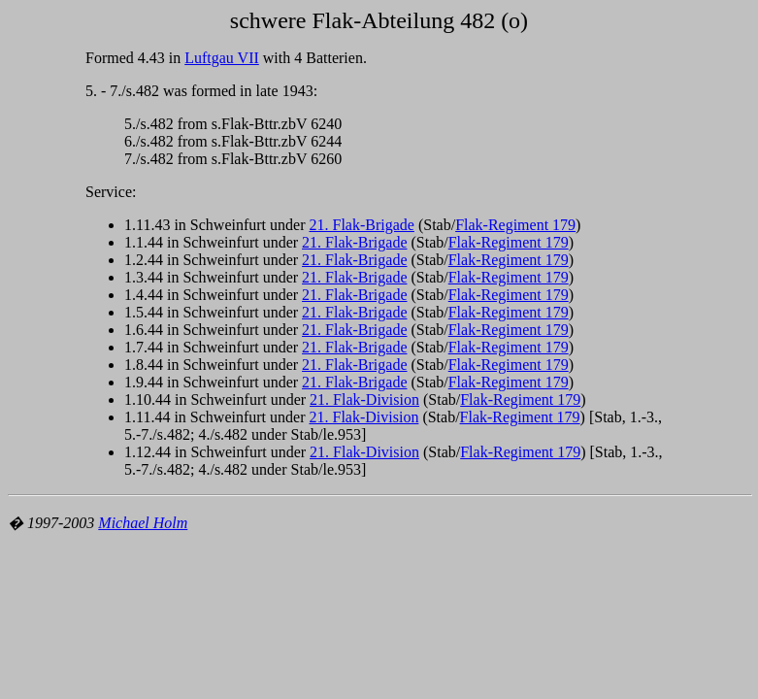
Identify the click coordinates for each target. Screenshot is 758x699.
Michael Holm (142, 523)
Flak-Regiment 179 (515, 224)
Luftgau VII (221, 58)
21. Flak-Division (364, 399)
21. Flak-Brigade (361, 224)
